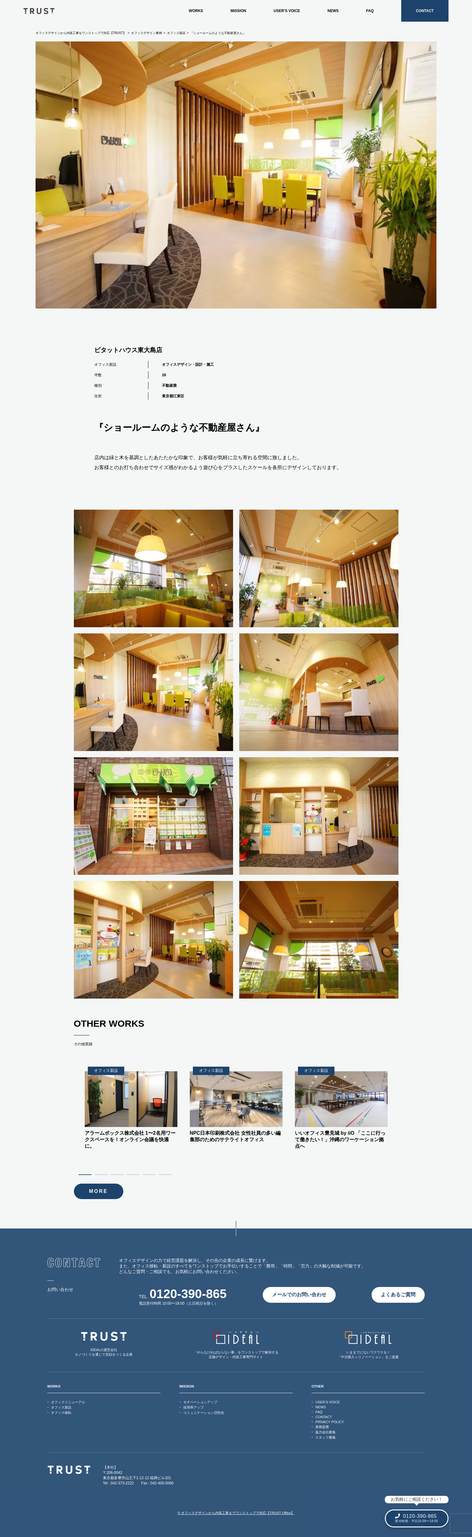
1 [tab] (86, 1174)
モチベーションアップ (200, 1402)
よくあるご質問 (398, 1294)
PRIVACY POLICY (329, 1422)
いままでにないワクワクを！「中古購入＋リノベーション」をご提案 (368, 1345)
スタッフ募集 (325, 1437)
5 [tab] (150, 1174)
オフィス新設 (105, 364)
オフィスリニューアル (68, 1402)
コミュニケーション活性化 (203, 1412)
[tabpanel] (236, 1105)
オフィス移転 (61, 1412)
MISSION (238, 11)
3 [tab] (118, 1174)
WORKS (196, 11)
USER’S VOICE (287, 11)
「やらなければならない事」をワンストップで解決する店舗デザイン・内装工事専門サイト (236, 1345)
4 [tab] (134, 1174)
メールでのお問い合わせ (299, 1294)
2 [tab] (102, 1174)
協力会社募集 (325, 1432)
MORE (98, 1191)
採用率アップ (193, 1407)
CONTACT (425, 11)
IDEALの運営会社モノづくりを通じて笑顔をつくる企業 (104, 1344)
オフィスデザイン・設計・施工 (188, 364)
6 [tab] (166, 1174)
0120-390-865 (188, 1294)
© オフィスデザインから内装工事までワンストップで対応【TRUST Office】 (236, 1513)
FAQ (370, 11)
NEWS (333, 11)
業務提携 (322, 1427)
